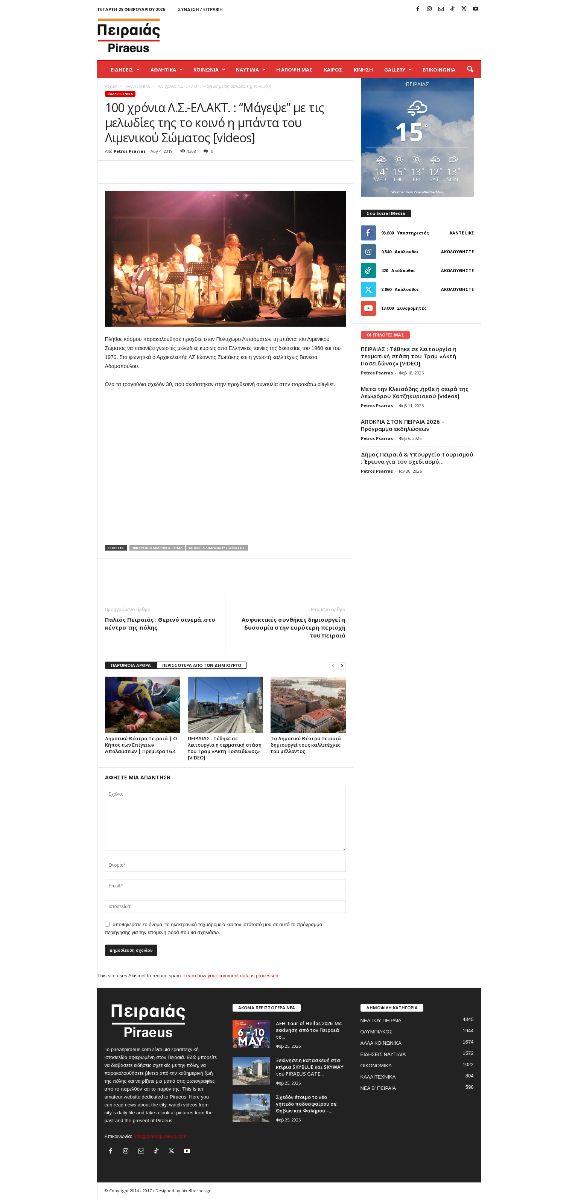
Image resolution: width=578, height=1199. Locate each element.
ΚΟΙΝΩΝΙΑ (209, 69)
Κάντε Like (462, 233)
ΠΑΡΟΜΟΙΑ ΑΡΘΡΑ (131, 665)
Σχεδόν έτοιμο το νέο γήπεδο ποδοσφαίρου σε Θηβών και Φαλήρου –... (306, 1104)
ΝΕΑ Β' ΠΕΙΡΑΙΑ (378, 1088)
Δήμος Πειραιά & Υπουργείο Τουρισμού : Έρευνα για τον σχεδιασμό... (417, 457)
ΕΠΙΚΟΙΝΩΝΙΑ (439, 69)
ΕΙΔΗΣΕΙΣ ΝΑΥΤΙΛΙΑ (383, 1054)
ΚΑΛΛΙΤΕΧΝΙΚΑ (137, 86)
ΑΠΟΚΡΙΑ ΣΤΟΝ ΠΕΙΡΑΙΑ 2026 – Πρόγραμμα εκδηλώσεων (402, 425)
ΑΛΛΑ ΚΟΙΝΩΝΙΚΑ (381, 1043)
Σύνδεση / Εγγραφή (200, 9)
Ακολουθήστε (457, 251)
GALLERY (398, 69)
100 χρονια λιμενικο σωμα (157, 547)
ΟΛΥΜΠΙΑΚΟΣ (376, 1032)
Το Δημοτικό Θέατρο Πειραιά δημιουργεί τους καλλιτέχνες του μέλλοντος (306, 745)
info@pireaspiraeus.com (160, 1136)
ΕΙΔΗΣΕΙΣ (125, 69)
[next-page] (342, 665)
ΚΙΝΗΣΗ (363, 69)
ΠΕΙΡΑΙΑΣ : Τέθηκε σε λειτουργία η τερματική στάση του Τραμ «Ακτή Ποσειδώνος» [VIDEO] (225, 748)
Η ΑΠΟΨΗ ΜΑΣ (294, 69)
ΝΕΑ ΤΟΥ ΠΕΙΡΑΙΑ (381, 1020)
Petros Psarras (130, 151)
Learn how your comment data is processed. (232, 975)
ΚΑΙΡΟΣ (333, 69)
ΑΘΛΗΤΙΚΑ (167, 69)
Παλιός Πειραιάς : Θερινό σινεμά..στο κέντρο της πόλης (160, 623)
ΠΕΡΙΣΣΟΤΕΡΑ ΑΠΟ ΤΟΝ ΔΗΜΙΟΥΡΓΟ (201, 665)
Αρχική (111, 86)
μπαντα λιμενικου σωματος (217, 547)
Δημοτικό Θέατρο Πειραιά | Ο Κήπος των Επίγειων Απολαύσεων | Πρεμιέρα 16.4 (141, 745)
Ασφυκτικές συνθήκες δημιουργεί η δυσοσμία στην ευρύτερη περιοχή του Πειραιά (293, 627)
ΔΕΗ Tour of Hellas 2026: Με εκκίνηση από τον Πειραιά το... (309, 1030)
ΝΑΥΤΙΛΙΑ (251, 69)
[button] (470, 69)
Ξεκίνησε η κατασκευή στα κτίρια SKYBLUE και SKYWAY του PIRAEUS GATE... (310, 1067)
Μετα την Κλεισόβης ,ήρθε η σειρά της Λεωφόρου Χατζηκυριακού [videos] (414, 392)
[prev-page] (333, 665)
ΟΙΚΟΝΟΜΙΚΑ (376, 1065)
